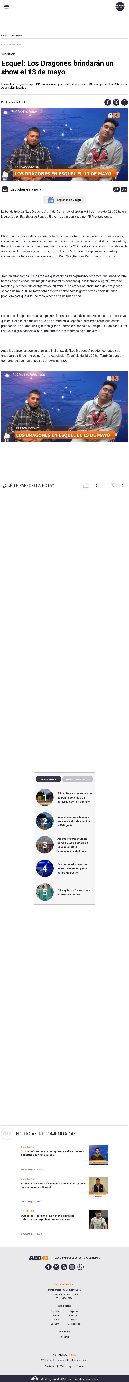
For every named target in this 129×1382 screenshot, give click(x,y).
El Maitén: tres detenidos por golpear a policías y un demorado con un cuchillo (75, 797)
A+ (116, 189)
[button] (107, 102)
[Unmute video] (64, 406)
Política (55, 1319)
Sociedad (8, 53)
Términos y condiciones (72, 1366)
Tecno (74, 1319)
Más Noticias (74, 1324)
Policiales (74, 1315)
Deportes (74, 1311)
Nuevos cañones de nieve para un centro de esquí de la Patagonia (74, 821)
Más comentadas (78, 779)
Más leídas (48, 779)
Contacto (50, 1366)
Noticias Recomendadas (46, 1134)
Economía (56, 1324)
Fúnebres (64, 1337)
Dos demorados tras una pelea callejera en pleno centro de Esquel (72, 868)
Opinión (55, 1315)
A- (124, 189)
